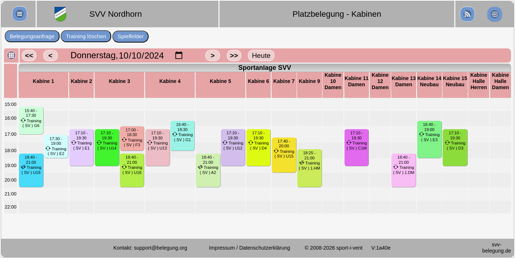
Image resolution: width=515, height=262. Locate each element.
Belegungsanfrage (32, 36)
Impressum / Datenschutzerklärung (249, 248)
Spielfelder (131, 36)
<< (29, 55)
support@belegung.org (160, 248)
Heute (261, 55)
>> (234, 55)
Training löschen (86, 36)
